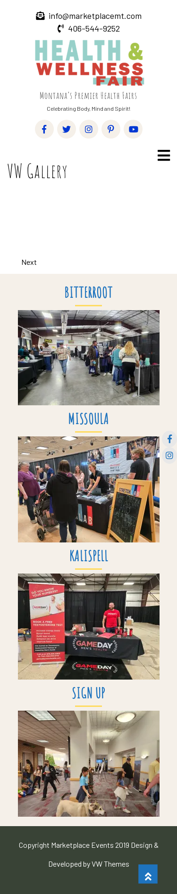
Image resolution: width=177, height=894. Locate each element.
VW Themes (109, 863)
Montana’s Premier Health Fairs (88, 95)
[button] (163, 155)
